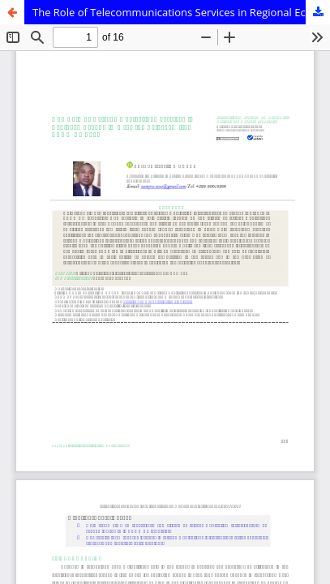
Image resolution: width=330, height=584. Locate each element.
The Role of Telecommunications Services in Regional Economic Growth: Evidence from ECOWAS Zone (181, 12)
